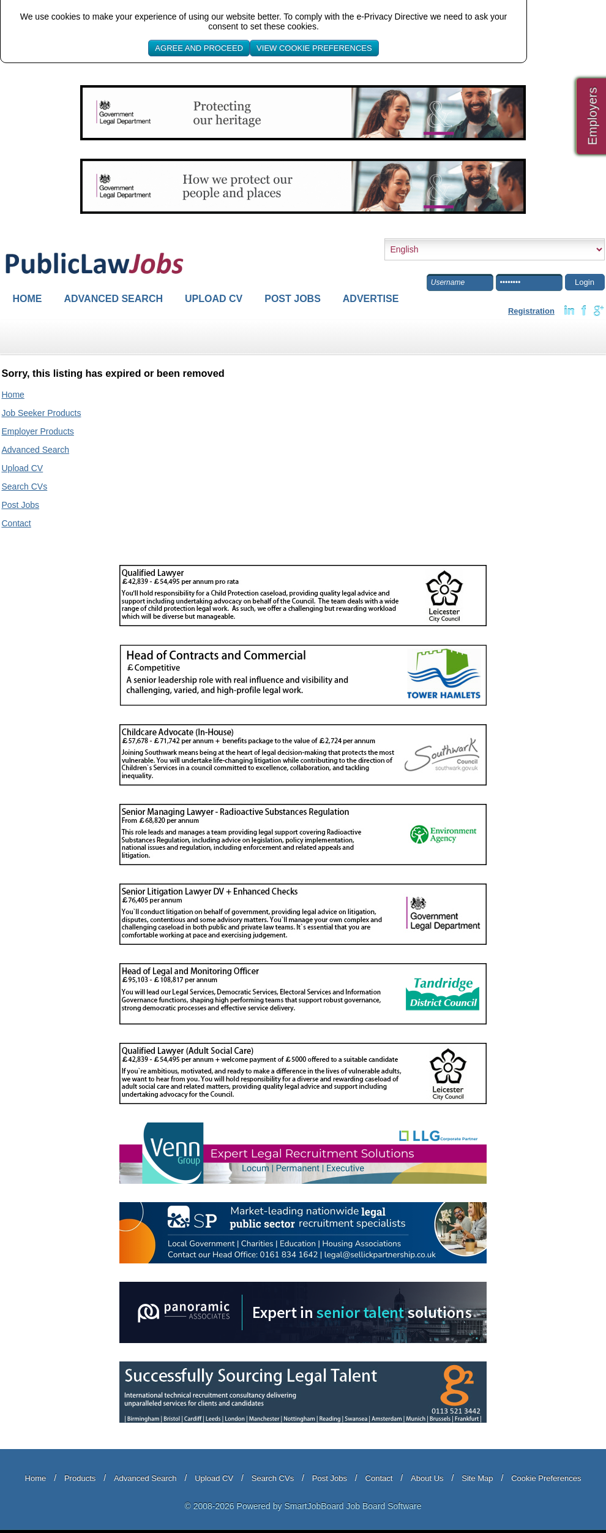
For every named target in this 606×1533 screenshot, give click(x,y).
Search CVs (25, 486)
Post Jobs (292, 298)
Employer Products (38, 431)
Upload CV (213, 298)
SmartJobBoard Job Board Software (352, 1506)
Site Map (477, 1478)
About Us (427, 1478)
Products (79, 1478)
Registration (531, 311)
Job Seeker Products (41, 413)
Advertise (371, 298)
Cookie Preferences (546, 1478)
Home (27, 298)
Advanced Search (113, 298)
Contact (16, 523)
